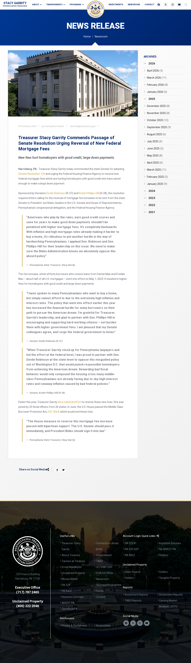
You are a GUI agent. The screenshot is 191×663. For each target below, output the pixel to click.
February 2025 (157, 176)
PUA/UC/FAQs (104, 573)
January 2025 (157, 183)
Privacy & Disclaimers (74, 625)
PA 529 (66, 584)
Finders (163, 571)
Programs (77, 4)
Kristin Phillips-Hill (89, 193)
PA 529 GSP (132, 549)
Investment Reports (136, 594)
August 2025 (156, 134)
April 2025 (155, 162)
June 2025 (155, 148)
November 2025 (158, 113)
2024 (151, 191)
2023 (151, 198)
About (37, 4)
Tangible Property (169, 577)
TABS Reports (133, 600)
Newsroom (134, 4)
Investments (116, 4)
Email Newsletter (72, 567)
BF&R (99, 549)
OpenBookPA (69, 608)
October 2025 (157, 120)
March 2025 (156, 169)
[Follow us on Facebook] (126, 623)
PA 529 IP (130, 543)
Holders (163, 555)
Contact (149, 4)
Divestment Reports (171, 594)
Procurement (104, 555)
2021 (151, 212)
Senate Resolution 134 (31, 173)
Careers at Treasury (73, 561)
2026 (151, 63)
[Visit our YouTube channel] (147, 623)
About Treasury (71, 555)
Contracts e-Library (107, 543)
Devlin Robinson (55, 193)
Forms (100, 590)
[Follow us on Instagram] (140, 623)
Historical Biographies (108, 584)
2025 (151, 99)
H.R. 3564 (53, 411)
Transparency (55, 4)
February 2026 (157, 84)
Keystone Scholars (73, 596)
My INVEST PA (167, 549)
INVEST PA (68, 602)
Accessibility (103, 625)
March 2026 (156, 77)
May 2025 (154, 155)
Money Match (70, 578)
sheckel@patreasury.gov (83, 126)
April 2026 (155, 70)
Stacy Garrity (15, 4)
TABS (99, 561)
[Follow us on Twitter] (133, 623)
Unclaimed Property (73, 573)
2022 (151, 205)
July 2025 (154, 141)
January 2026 (157, 91)
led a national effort (69, 402)
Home (87, 36)
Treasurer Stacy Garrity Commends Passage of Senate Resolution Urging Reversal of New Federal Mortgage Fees (69, 143)
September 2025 (159, 127)
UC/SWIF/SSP (104, 567)
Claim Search (132, 571)
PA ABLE (67, 590)
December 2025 (158, 106)
